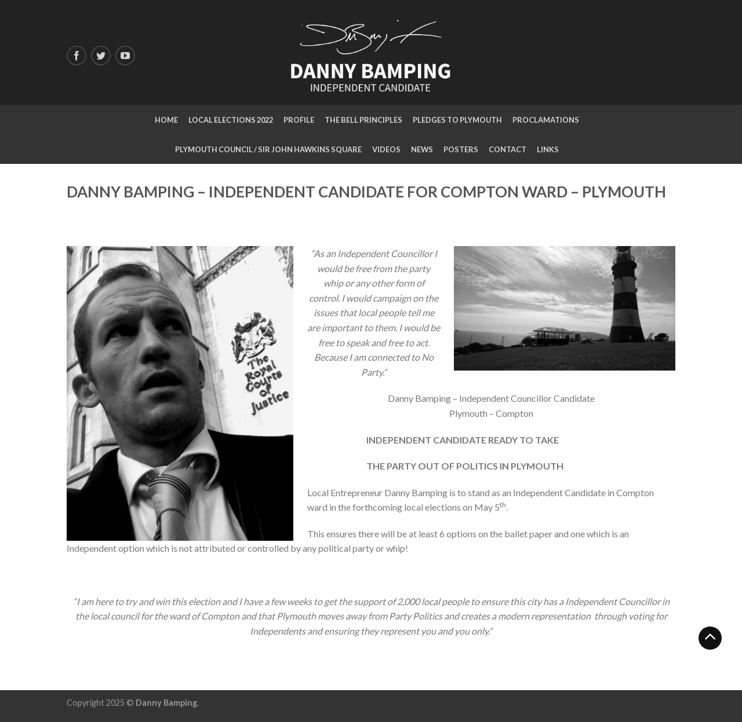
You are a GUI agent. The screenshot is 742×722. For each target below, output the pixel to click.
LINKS (548, 149)
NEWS (422, 149)
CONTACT (507, 149)
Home (166, 119)
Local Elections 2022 (230, 119)
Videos (386, 149)
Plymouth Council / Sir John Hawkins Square (268, 149)
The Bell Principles (363, 119)
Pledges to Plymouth (457, 119)
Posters (460, 149)
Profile (298, 119)
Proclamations (545, 119)
